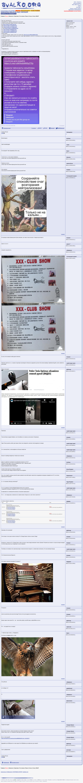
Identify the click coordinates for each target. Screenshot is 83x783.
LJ (80, 4)
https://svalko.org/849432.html (9, 29)
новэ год (3, 125)
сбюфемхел (69, 250)
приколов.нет (4, 771)
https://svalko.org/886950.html (10, 30)
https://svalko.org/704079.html (10, 25)
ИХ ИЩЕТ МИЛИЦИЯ (21, 12)
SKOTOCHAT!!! (26, 10)
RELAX (12, 12)
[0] (1, 133)
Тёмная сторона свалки (75, 8)
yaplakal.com (25, 771)
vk (59, 125)
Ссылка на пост (7, 128)
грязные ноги (70, 20)
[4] (5, 10)
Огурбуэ (68, 169)
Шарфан (68, 501)
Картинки (16, 16)
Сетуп (34, 16)
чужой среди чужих (71, 363)
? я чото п (33, 128)
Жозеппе (68, 157)
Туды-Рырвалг (70, 481)
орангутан (69, 626)
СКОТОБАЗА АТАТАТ (17, 771)
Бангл (68, 151)
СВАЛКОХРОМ (77, 9)
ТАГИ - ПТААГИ (77, 2)
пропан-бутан (70, 163)
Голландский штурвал (72, 175)
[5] (6, 10)
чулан (68, 144)
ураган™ (68, 244)
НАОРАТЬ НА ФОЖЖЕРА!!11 (8, 13)
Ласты (6, 16)
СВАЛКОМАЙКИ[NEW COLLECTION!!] (72, 11)
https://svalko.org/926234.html (9, 32)
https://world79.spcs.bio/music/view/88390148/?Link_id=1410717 (15, 738)
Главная (2, 16)
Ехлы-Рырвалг (70, 469)
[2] (2, 10)
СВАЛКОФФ (71, 9)
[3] (4, 10)
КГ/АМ (45, 128)
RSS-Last (77, 4)
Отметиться (6, 762)
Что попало (21, 16)
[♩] (8, 10)
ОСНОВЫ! (12, 10)
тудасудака (8, 125)
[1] (1, 10)
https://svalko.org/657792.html (9, 24)
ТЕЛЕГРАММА (35, 10)
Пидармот (69, 561)
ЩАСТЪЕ (13, 125)
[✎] (9, 10)
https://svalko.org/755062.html (10, 27)
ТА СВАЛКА (18, 10)
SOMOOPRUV (5, 12)
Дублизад (69, 369)
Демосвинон (69, 700)
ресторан (69, 749)
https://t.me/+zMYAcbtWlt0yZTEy (31, 34)
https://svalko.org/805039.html (11, 28)
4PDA (79, 5)
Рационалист (70, 475)
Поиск (26, 16)
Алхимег (68, 237)
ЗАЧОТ (40, 128)
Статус (30, 16)
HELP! (37, 16)
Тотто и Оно (72, 27)
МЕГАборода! (61, 128)
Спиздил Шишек (70, 724)
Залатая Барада (77, 3)
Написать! (11, 16)
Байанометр (10, 771)
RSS (73, 4)
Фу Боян (68, 138)
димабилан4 (69, 688)
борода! (52, 128)
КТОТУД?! (78, 7)
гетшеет (62, 125)
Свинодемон (69, 132)
